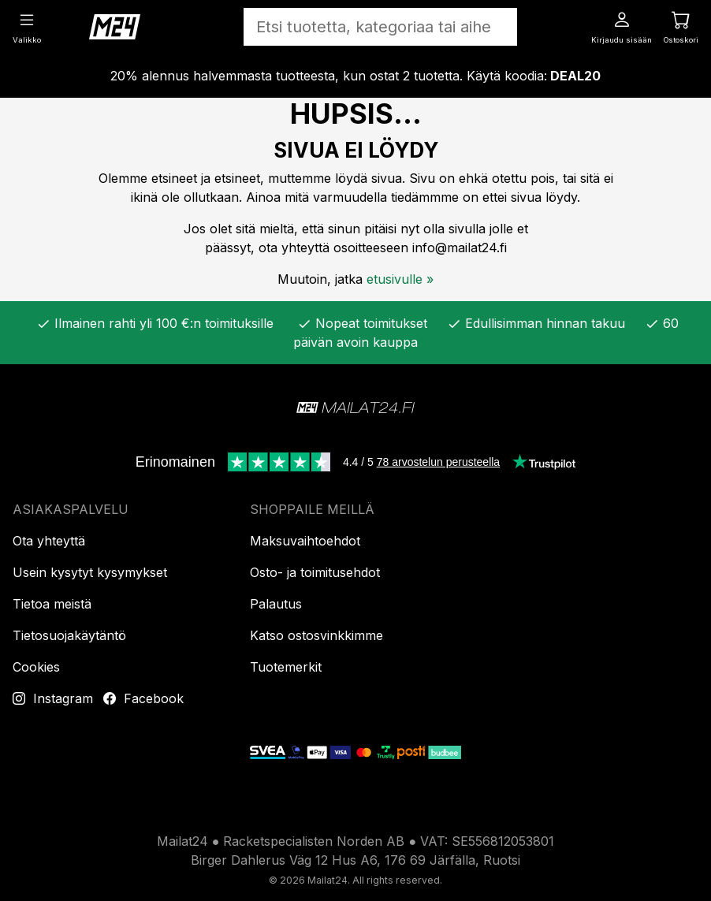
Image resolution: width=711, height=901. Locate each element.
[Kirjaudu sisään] (621, 26)
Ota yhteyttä (49, 541)
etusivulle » (400, 279)
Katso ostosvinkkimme (316, 635)
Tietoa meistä (52, 604)
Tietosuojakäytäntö (69, 635)
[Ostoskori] (681, 26)
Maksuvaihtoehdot (305, 541)
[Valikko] (27, 26)
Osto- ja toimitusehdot (315, 572)
